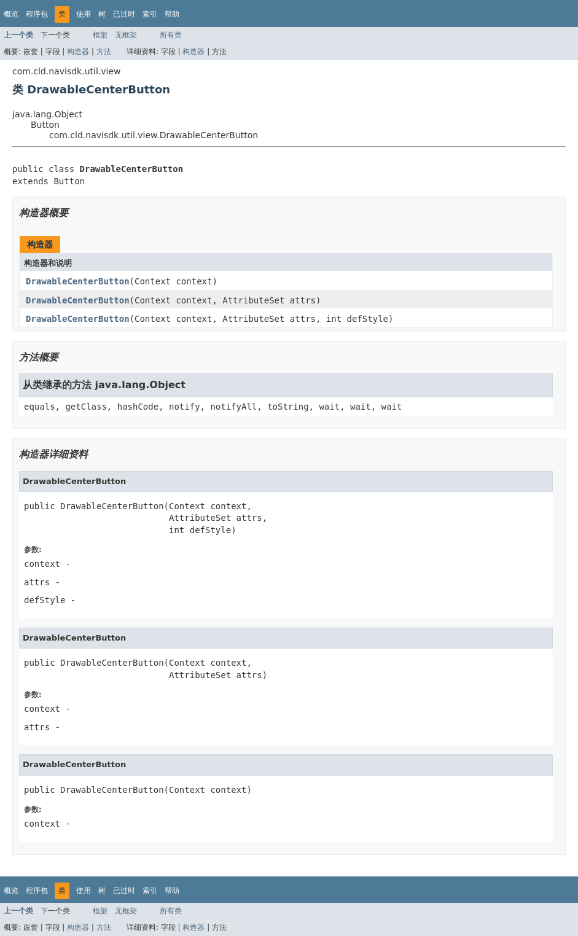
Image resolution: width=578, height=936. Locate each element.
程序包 (37, 14)
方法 (103, 51)
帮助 (172, 14)
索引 (150, 14)
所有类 (171, 35)
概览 (11, 14)
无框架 (126, 35)
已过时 (124, 14)
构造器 (78, 51)
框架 (100, 35)
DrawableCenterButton (78, 281)
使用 (83, 14)
